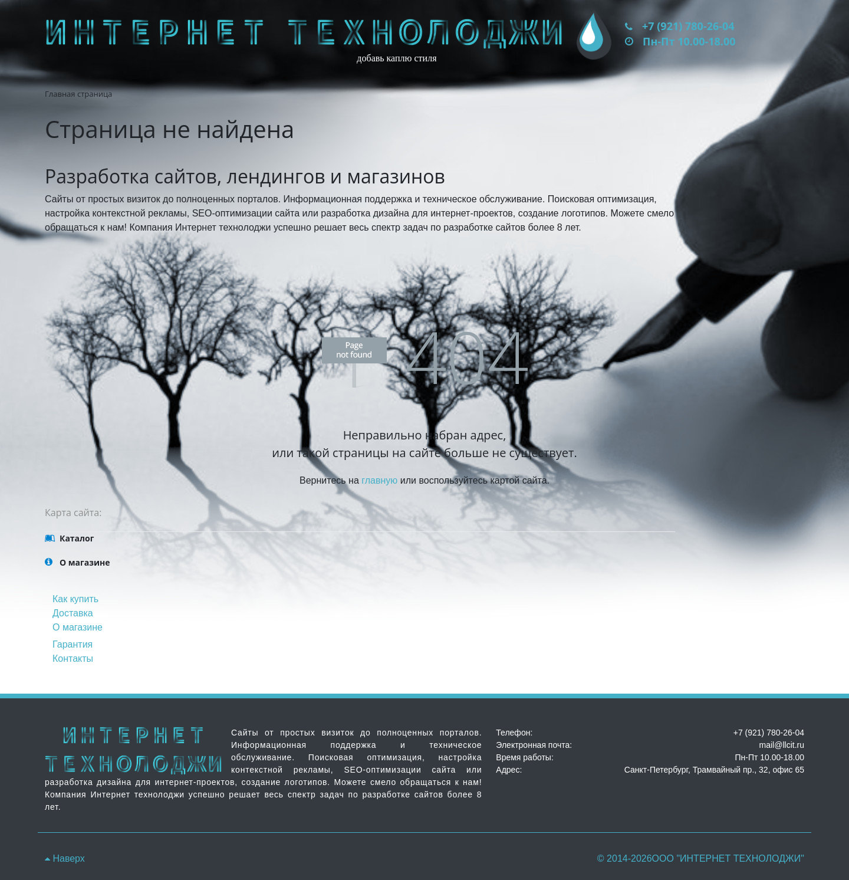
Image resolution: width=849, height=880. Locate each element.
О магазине (77, 627)
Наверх (65, 858)
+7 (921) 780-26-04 (688, 26)
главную (379, 480)
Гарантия (72, 644)
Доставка (72, 613)
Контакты (72, 659)
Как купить (75, 599)
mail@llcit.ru (781, 745)
